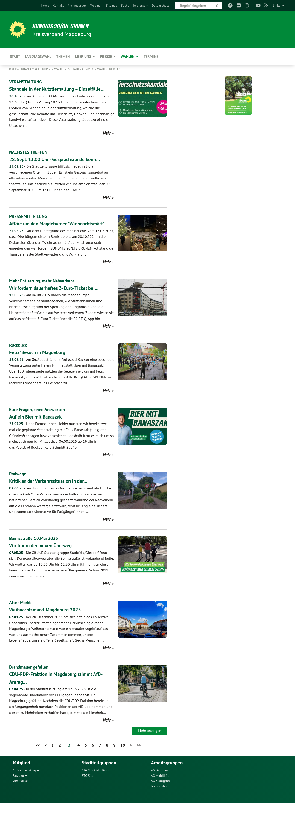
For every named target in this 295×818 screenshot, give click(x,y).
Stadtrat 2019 (82, 69)
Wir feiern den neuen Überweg (44, 560)
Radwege (18, 489)
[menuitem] (45, 5)
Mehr (107, 140)
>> (139, 760)
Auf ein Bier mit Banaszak (39, 432)
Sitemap (111, 5)
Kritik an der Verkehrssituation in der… (53, 496)
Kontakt (58, 5)
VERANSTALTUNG (26, 82)
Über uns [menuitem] (83, 56)
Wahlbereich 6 (109, 69)
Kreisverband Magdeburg (30, 69)
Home (45, 5)
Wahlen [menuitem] (128, 56)
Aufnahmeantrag (24, 786)
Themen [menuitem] (63, 56)
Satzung (18, 791)
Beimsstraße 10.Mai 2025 (34, 554)
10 (122, 760)
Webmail (96, 5)
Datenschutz (160, 5)
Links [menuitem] (276, 5)
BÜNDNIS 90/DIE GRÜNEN (66, 26)
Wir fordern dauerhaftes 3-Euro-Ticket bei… (60, 303)
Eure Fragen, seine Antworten (38, 425)
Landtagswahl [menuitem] (38, 56)
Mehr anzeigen (149, 746)
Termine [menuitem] (151, 56)
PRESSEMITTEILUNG (29, 224)
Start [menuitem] (15, 56)
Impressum (140, 5)
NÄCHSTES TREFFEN (29, 160)
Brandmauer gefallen (30, 682)
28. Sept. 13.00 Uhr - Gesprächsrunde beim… (61, 166)
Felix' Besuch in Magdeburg (41, 367)
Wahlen (60, 69)
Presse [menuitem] (106, 56)
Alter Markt (20, 618)
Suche (125, 5)
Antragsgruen (77, 5)
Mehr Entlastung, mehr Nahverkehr (43, 296)
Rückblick (18, 361)
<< (37, 760)
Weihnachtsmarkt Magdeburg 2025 (50, 625)
